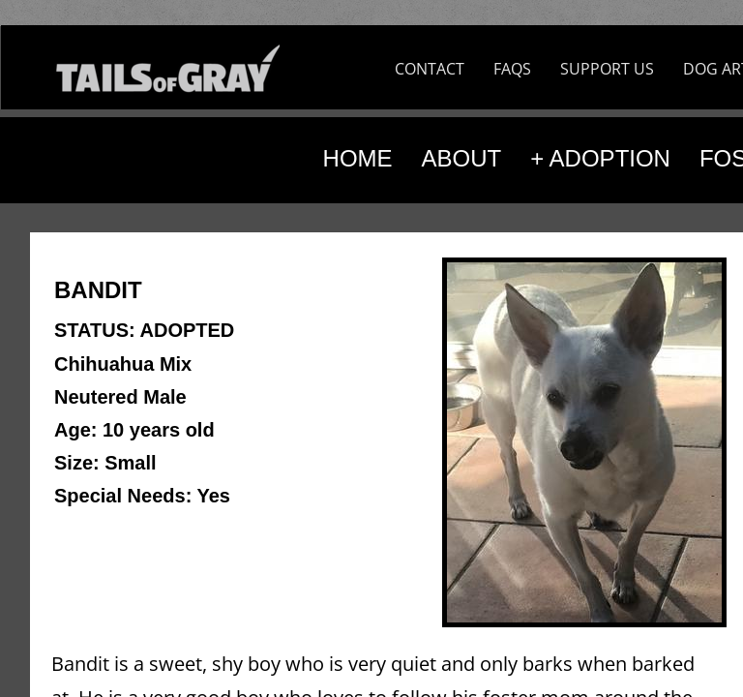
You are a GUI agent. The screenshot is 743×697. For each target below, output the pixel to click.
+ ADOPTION (600, 158)
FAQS (512, 68)
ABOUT (462, 158)
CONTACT (429, 68)
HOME (358, 158)
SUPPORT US (607, 68)
